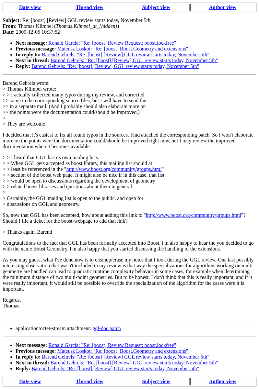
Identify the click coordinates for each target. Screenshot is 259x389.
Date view (30, 7)
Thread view (89, 7)
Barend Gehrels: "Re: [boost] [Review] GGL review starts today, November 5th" (125, 54)
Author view (222, 7)
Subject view (156, 7)
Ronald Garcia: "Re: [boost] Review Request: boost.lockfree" (112, 43)
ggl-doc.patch (106, 328)
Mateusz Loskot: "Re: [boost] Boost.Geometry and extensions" (122, 48)
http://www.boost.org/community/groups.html (113, 169)
